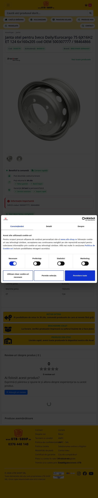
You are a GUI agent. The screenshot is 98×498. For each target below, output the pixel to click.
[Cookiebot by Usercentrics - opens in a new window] (84, 219)
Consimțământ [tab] (17, 226)
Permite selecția (49, 275)
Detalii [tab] (49, 226)
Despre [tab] (81, 226)
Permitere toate (80, 275)
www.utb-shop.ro (68, 239)
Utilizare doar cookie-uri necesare (18, 275)
